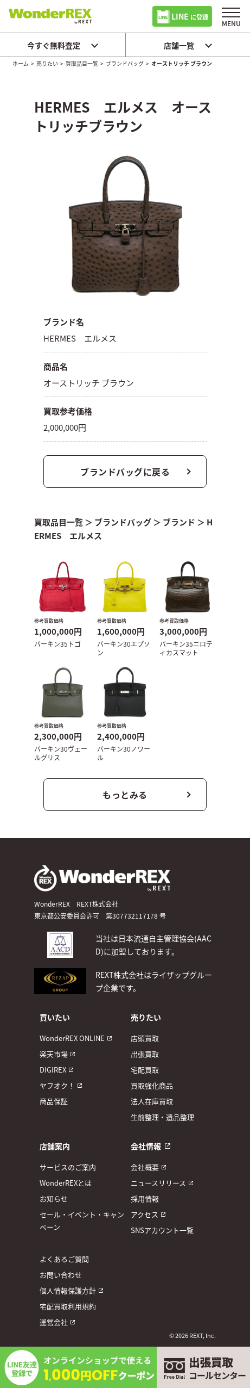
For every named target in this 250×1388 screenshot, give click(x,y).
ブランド (179, 522)
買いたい (55, 1017)
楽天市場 (54, 1054)
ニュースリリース (158, 1183)
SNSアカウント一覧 (162, 1230)
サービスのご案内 (68, 1167)
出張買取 (145, 1054)
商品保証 (54, 1101)
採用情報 (145, 1198)
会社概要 (145, 1167)
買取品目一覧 (82, 63)
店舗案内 (55, 1146)
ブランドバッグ (125, 63)
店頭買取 (145, 1038)
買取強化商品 (152, 1085)
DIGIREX (53, 1069)
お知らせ (54, 1198)
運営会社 (54, 1322)
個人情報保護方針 (68, 1290)
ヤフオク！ (57, 1085)
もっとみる (125, 794)
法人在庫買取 (152, 1101)
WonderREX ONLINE (72, 1038)
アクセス (144, 1214)
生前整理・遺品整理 (162, 1117)
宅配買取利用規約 (68, 1306)
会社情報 (146, 1146)
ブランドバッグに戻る (125, 471)
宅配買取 (145, 1069)
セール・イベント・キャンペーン (82, 1220)
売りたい (47, 63)
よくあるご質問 (64, 1259)
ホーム (20, 63)
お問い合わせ (61, 1274)
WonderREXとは (66, 1183)
